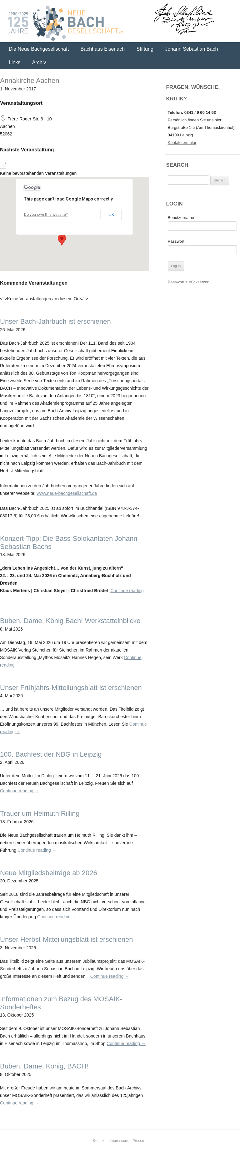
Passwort (176, 241)
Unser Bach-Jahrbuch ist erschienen (55, 321)
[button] (62, 240)
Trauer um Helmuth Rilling (40, 813)
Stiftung (145, 49)
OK (111, 214)
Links (14, 62)
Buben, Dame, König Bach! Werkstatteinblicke (70, 621)
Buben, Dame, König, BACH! (44, 1066)
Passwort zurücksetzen (189, 282)
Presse (138, 1141)
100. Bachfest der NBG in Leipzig (51, 754)
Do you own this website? (46, 214)
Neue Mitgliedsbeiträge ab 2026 (48, 873)
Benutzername (181, 217)
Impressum (119, 1141)
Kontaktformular (182, 142)
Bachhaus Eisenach (103, 49)
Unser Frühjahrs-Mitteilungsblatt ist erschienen (71, 688)
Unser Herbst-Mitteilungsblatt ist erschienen (66, 939)
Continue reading (19, 790)
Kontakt (99, 1141)
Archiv (39, 62)
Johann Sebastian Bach (191, 49)
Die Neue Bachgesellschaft (39, 49)
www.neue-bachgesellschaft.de (67, 493)
